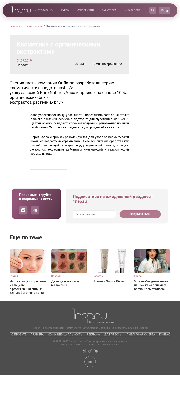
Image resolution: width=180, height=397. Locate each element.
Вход (164, 10)
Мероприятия (85, 10)
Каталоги (133, 10)
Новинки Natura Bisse (108, 281)
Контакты (166, 334)
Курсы (65, 10)
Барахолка (109, 10)
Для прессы (113, 334)
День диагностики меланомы (65, 283)
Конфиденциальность (65, 334)
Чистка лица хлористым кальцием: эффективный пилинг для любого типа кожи (28, 286)
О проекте (18, 334)
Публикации (45, 10)
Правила (37, 334)
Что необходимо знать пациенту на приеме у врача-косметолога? (151, 285)
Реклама (93, 334)
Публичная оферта (140, 334)
